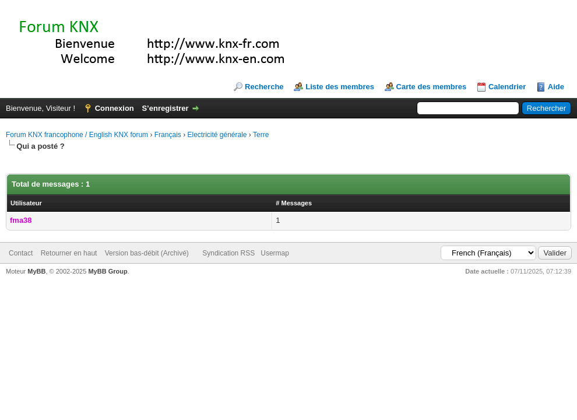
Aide (556, 86)
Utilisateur (26, 203)
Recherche (264, 86)
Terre (261, 135)
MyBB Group (107, 271)
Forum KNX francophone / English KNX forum (77, 135)
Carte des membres (431, 86)
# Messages (294, 203)
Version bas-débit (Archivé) (147, 253)
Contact (21, 253)
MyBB (36, 271)
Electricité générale (217, 135)
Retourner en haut (69, 253)
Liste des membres (339, 86)
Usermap (275, 253)
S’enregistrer (165, 108)
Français (167, 135)
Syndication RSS (228, 253)
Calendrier (507, 86)
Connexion (114, 108)
